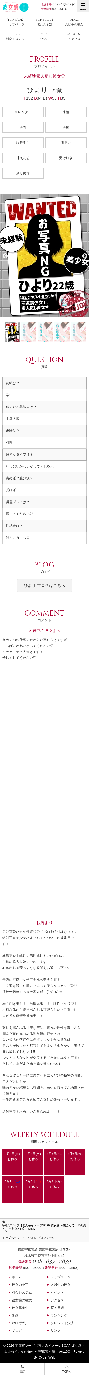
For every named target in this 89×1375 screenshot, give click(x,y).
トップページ (15, 22)
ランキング (59, 1315)
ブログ (17, 1330)
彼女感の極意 (22, 1300)
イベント (44, 36)
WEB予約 (19, 1323)
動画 (15, 1315)
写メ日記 (57, 1308)
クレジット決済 (62, 1323)
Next (84, 255)
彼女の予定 (44, 22)
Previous (4, 255)
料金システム (15, 36)
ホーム (17, 1277)
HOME (44, 1227)
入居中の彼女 (74, 22)
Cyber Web (47, 1357)
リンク (56, 1330)
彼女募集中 (20, 1308)
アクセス (74, 36)
